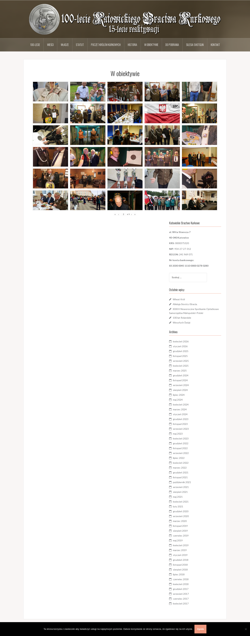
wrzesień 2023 (181, 428)
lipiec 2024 (179, 394)
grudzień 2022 (180, 443)
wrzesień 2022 (181, 453)
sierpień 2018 (180, 569)
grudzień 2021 (180, 472)
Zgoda (200, 629)
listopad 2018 (180, 564)
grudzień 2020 (180, 511)
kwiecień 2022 (181, 462)
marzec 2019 (180, 550)
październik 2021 (182, 482)
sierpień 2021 (180, 491)
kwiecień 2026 (181, 341)
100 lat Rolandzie (182, 317)
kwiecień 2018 (181, 584)
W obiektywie (151, 45)
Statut (80, 45)
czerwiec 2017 (181, 598)
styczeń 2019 (180, 554)
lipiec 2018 (179, 574)
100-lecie (35, 45)
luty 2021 (178, 506)
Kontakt (215, 45)
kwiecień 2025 (181, 365)
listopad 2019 (180, 525)
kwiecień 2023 (181, 438)
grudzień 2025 (180, 351)
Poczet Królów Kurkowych (106, 45)
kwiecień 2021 (181, 501)
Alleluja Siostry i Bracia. (185, 304)
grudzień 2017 (180, 588)
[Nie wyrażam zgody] (245, 629)
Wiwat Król (179, 299)
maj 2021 (178, 496)
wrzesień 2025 (181, 360)
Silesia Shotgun (195, 45)
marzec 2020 (180, 521)
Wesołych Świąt (181, 322)
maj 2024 (178, 399)
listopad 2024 (180, 380)
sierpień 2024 (180, 389)
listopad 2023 (180, 423)
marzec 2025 (180, 370)
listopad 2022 (180, 448)
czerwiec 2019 (181, 535)
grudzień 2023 (180, 419)
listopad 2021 (180, 477)
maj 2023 (178, 433)
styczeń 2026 (180, 346)
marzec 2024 (180, 409)
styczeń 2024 (180, 414)
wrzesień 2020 (181, 516)
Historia (132, 45)
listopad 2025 (180, 355)
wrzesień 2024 (181, 385)
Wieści (50, 45)
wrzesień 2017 (181, 593)
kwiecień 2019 (181, 545)
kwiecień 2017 (181, 603)
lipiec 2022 (179, 457)
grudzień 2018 (180, 559)
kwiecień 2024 (181, 404)
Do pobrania (172, 45)
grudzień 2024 (180, 375)
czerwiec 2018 (181, 579)
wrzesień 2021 (181, 487)
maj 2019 (178, 540)
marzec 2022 (180, 467)
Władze (65, 45)
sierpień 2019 (180, 530)
